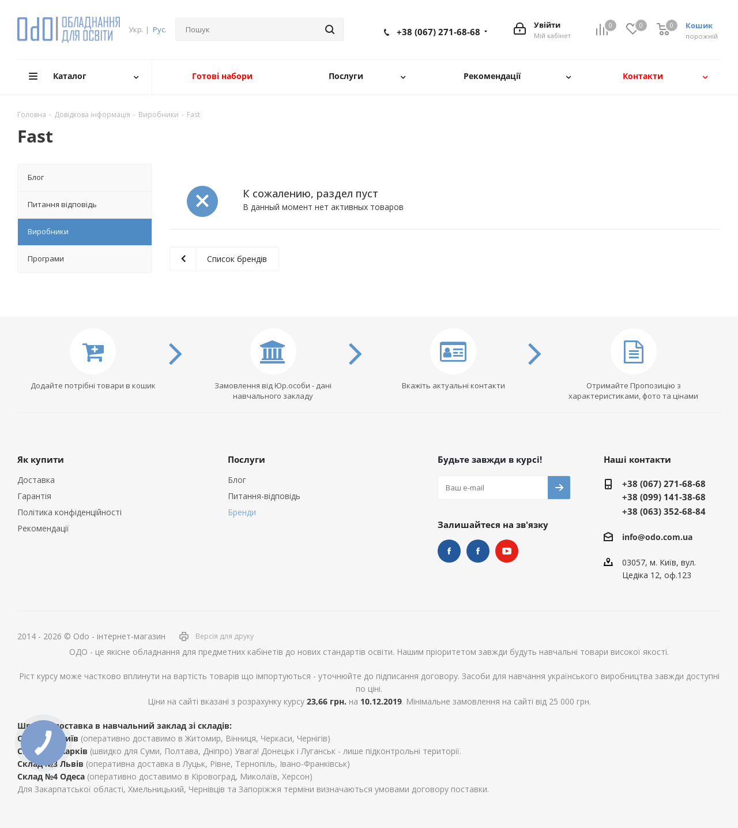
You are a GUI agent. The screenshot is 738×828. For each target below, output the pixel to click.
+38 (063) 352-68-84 (664, 511)
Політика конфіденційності (69, 512)
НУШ (478, 551)
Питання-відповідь (264, 495)
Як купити (40, 459)
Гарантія (34, 495)
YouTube (506, 551)
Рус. (160, 29)
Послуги (246, 459)
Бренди (242, 512)
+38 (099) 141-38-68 (664, 497)
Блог (237, 479)
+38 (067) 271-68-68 (438, 32)
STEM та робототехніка (449, 551)
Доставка (36, 479)
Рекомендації (43, 528)
